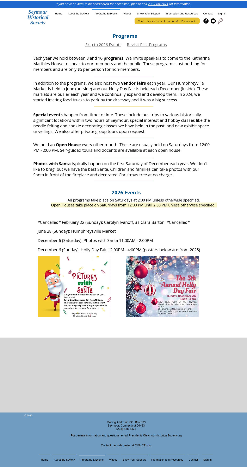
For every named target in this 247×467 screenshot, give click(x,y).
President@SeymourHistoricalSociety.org (155, 435)
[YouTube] (213, 21)
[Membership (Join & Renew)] (167, 21)
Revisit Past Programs (147, 44)
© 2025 (28, 415)
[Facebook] (206, 21)
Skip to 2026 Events (103, 44)
